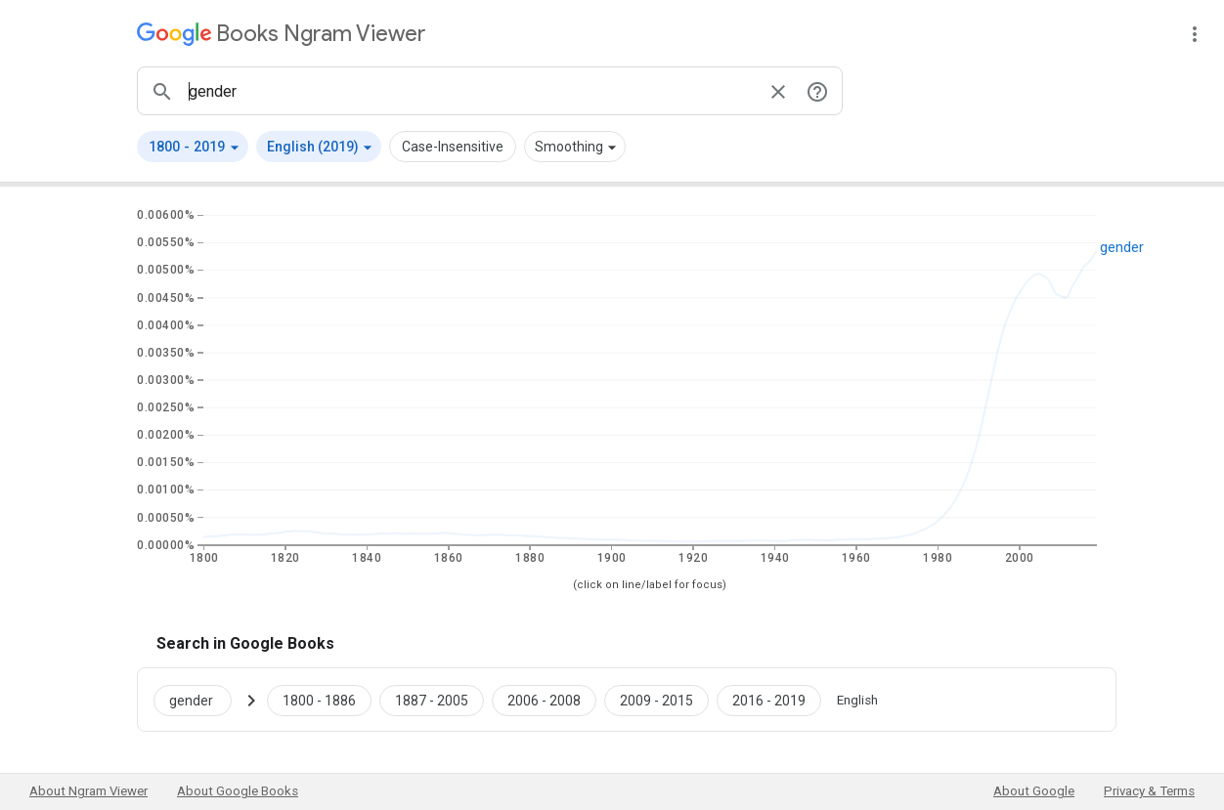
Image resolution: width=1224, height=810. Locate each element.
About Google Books (237, 791)
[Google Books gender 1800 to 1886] (319, 699)
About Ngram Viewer (88, 791)
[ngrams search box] (470, 90)
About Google (1033, 791)
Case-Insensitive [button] (452, 146)
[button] (192, 146)
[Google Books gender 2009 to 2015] (656, 699)
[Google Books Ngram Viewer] (281, 33)
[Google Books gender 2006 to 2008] (544, 699)
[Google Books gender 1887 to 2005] (431, 699)
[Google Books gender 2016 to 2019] (769, 699)
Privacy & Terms (1149, 791)
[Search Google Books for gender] (200, 699)
